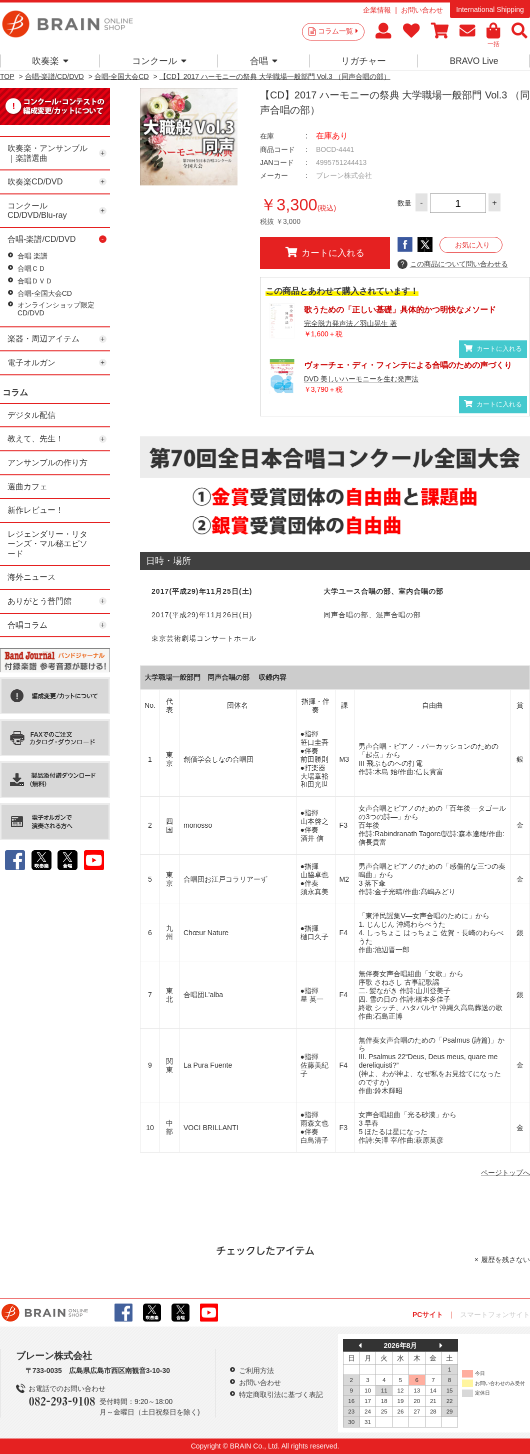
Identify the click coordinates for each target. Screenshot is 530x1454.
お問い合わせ (422, 10)
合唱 (264, 61)
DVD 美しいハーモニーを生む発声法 (361, 379)
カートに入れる (325, 252)
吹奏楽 (50, 61)
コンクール (159, 61)
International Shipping (490, 9)
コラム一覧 (338, 31)
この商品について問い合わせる (453, 264)
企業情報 (377, 10)
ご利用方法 (256, 1371)
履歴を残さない (505, 1260)
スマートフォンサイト (495, 1315)
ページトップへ (505, 1173)
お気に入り (472, 245)
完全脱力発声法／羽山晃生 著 (350, 323)
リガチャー (363, 61)
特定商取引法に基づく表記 (281, 1395)
